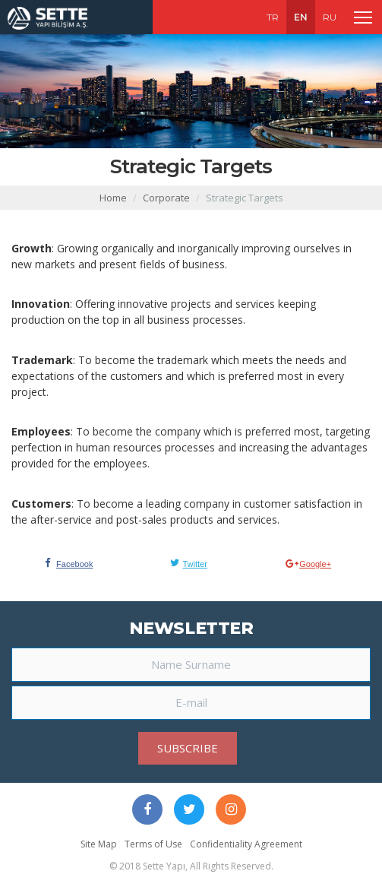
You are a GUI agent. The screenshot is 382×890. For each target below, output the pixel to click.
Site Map (99, 844)
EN (301, 17)
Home (113, 197)
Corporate (166, 197)
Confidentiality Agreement (246, 844)
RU (329, 17)
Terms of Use (153, 844)
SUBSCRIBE (187, 747)
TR (273, 17)
